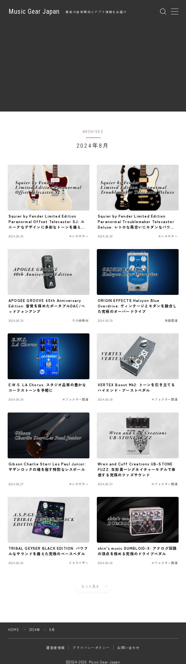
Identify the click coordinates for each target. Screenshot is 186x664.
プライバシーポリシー (91, 647)
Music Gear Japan (34, 11)
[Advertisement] (93, 69)
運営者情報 (55, 647)
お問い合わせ (128, 647)
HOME (13, 629)
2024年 (34, 629)
